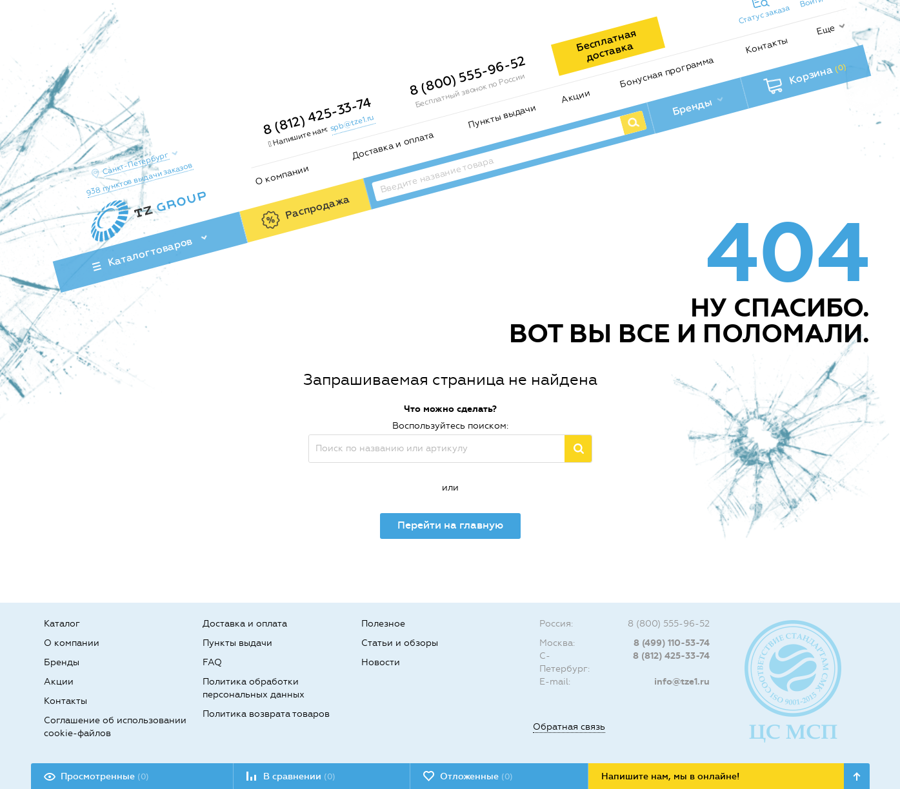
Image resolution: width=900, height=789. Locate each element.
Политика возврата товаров (266, 713)
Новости (380, 662)
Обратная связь (569, 726)
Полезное (383, 623)
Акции (575, 97)
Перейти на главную (450, 525)
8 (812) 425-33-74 (316, 116)
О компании (282, 175)
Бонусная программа (666, 72)
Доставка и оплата (392, 146)
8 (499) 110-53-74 (672, 643)
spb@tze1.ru (351, 122)
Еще (825, 29)
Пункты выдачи (501, 116)
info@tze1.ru (682, 681)
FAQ (212, 662)
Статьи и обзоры (399, 643)
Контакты (767, 45)
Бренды (61, 662)
